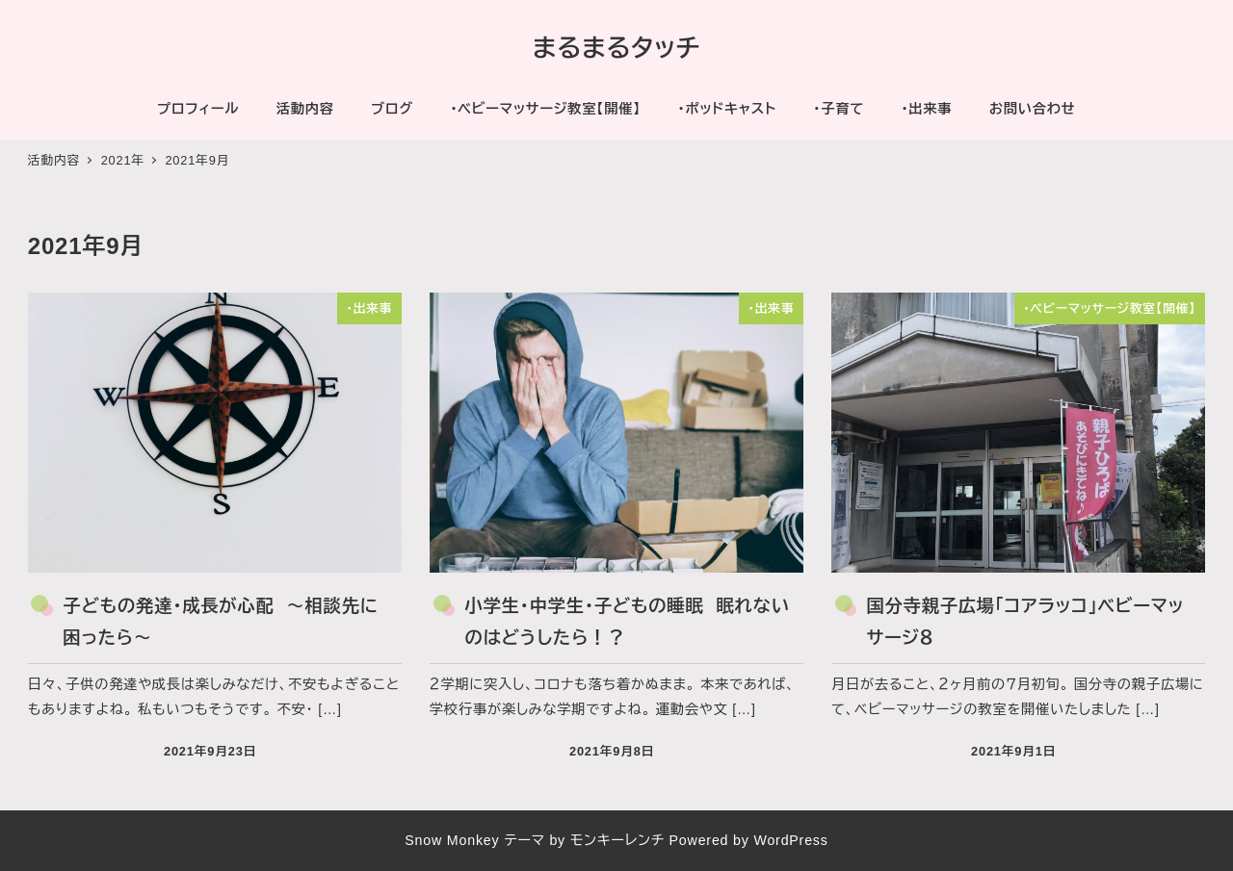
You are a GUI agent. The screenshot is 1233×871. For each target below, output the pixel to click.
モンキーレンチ (617, 840)
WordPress (790, 840)
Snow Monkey (452, 840)
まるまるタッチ (616, 48)
